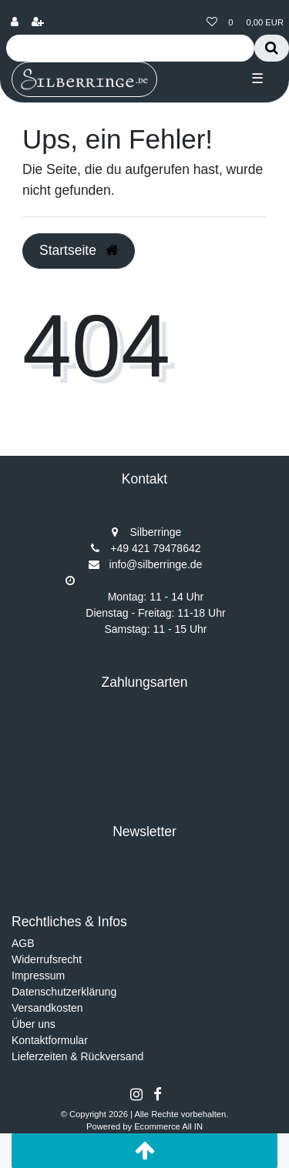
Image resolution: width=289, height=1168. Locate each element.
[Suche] (271, 48)
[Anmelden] (14, 23)
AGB (23, 943)
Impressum (38, 975)
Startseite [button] (78, 250)
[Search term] (130, 48)
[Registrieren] (37, 23)
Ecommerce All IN (168, 1126)
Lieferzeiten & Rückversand (77, 1056)
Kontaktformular (50, 1040)
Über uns (33, 1024)
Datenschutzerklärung (64, 992)
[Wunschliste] (212, 23)
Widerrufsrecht (47, 959)
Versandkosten (47, 1008)
